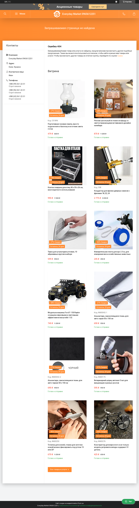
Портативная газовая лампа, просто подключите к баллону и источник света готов (65, 126)
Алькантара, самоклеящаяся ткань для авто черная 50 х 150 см (65, 381)
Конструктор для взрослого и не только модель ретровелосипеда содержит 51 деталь (111, 447)
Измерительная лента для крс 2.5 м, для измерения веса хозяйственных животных (112, 253)
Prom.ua (81, 503)
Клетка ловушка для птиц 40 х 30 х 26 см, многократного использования (65, 188)
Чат (128, 501)
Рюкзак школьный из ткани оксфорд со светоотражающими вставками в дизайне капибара (112, 123)
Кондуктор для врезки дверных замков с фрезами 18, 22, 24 (112, 192)
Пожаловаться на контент (68, 505)
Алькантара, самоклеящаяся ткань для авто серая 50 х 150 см (111, 317)
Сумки (120, 56)
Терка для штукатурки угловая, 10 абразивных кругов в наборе (62, 253)
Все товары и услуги (58, 469)
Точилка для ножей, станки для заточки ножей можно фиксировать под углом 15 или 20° (66, 447)
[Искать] (5, 14)
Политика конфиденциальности (90, 505)
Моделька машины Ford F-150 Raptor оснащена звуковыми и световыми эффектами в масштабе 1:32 (64, 315)
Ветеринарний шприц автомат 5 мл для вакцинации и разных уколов (111, 381)
